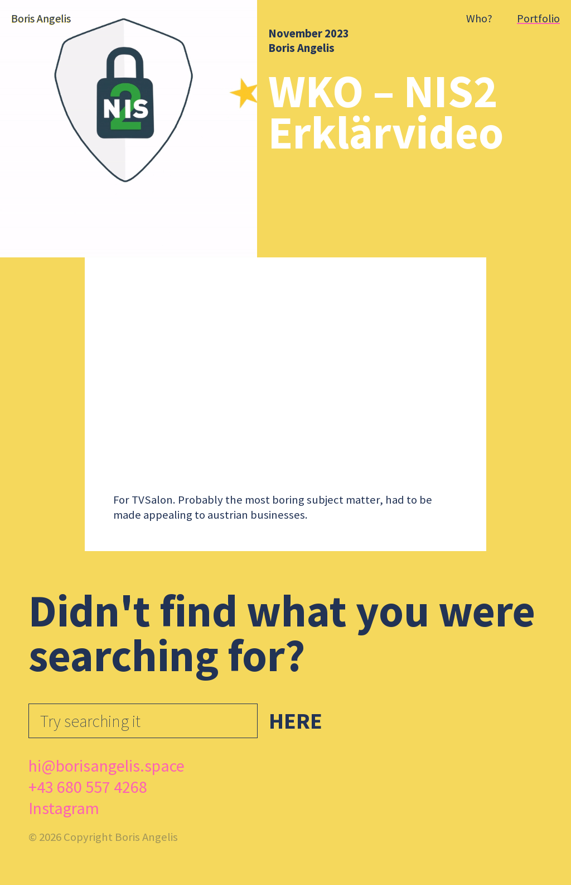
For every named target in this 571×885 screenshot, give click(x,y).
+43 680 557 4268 (87, 786)
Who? (479, 18)
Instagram (63, 808)
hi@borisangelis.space (106, 765)
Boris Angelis (301, 48)
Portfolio (538, 18)
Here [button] (295, 721)
